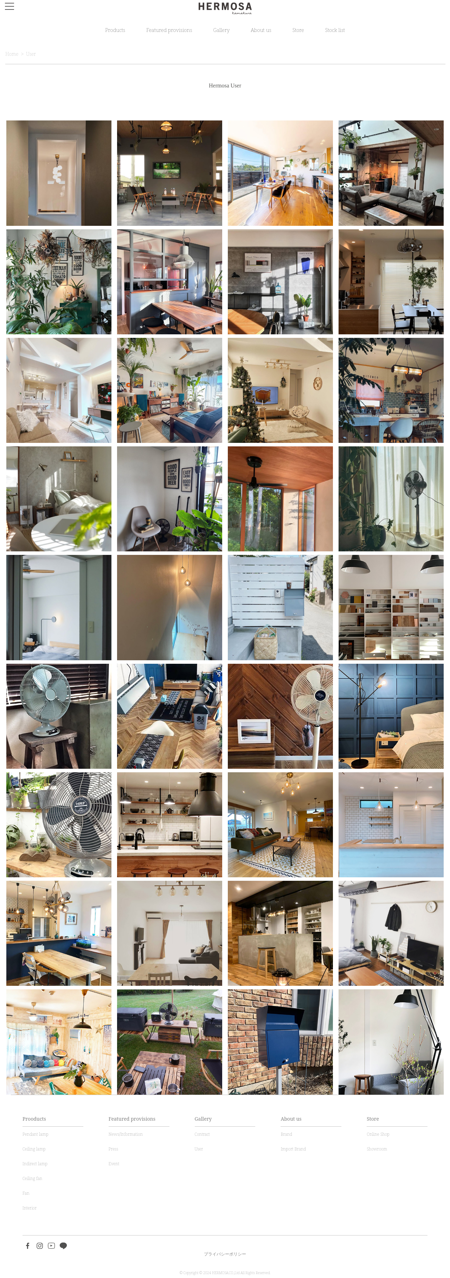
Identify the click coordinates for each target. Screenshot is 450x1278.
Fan (26, 1193)
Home (11, 54)
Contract (202, 1134)
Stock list (335, 29)
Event (114, 1164)
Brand (286, 1134)
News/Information (126, 1134)
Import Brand (293, 1149)
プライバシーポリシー (225, 1254)
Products (115, 29)
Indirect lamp (34, 1164)
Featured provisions (169, 29)
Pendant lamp (35, 1134)
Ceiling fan (32, 1178)
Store (298, 29)
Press (113, 1149)
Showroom (377, 1149)
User (31, 54)
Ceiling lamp (34, 1149)
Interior (29, 1208)
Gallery (221, 29)
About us (261, 29)
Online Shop (378, 1134)
